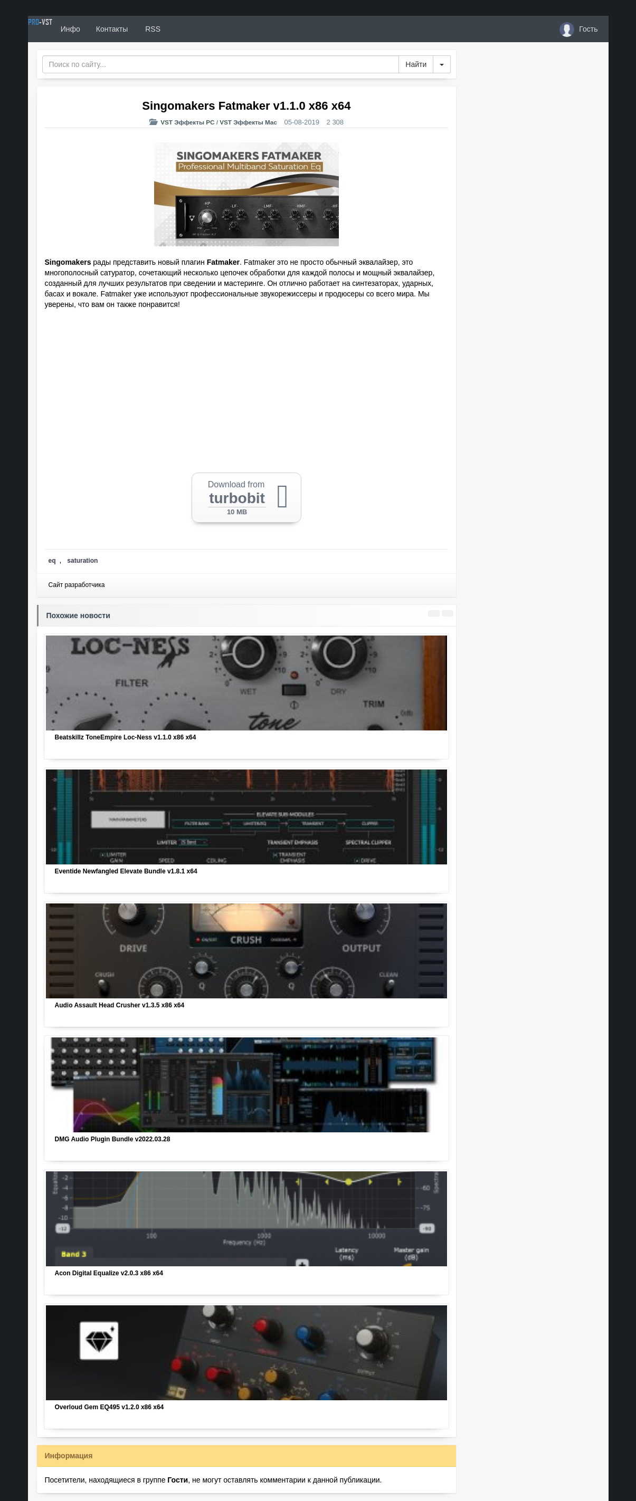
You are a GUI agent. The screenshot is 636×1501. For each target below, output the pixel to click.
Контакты (150, 29)
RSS (190, 29)
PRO (59, 29)
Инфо (109, 29)
